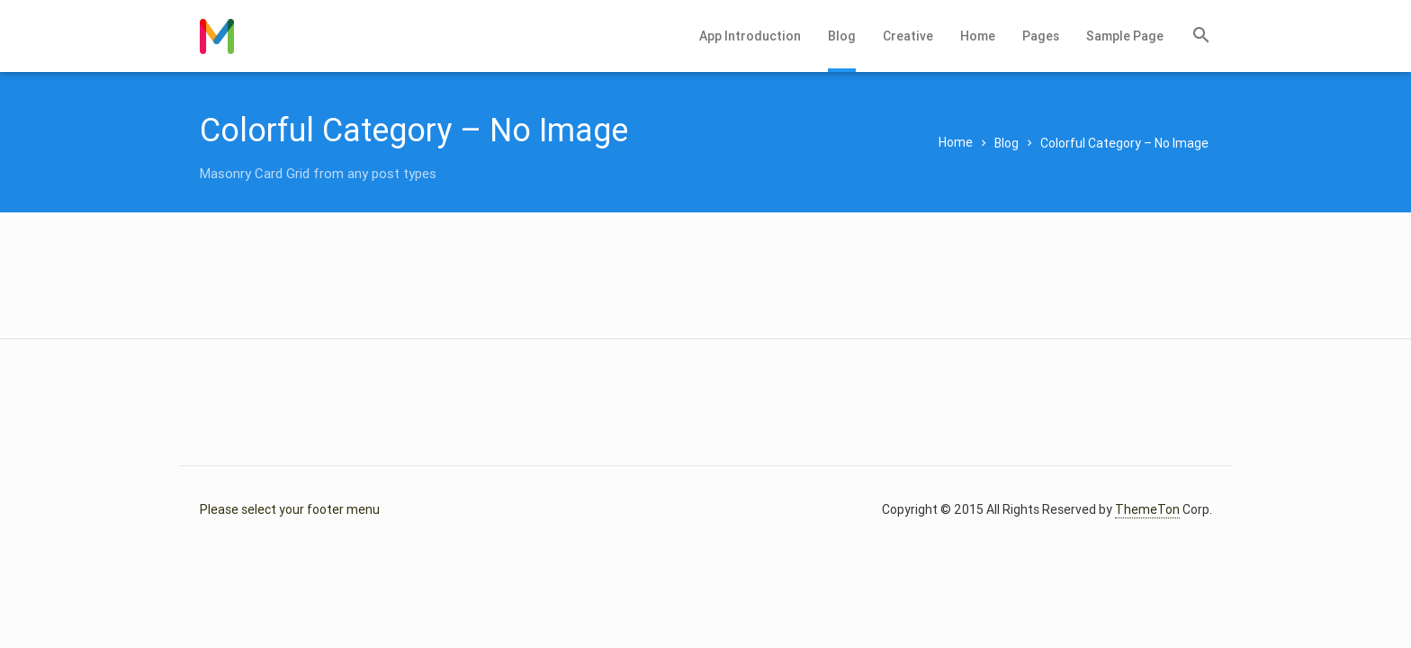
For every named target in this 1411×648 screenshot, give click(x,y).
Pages (1040, 36)
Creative (908, 36)
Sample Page (1125, 36)
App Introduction (750, 36)
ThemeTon (1147, 509)
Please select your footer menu (290, 509)
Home (977, 36)
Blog (842, 36)
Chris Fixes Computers (217, 36)
